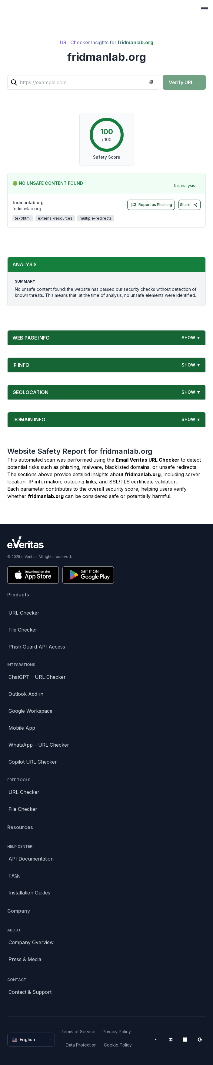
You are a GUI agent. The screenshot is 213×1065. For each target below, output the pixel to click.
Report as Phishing (150, 204)
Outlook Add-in (25, 694)
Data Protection (81, 1044)
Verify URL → (184, 82)
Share (189, 204)
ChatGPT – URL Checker (37, 677)
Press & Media (24, 959)
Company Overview (31, 942)
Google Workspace (30, 711)
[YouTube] (156, 1039)
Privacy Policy (117, 1031)
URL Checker (23, 613)
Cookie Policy (118, 1044)
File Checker (22, 630)
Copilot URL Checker (32, 762)
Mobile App (21, 728)
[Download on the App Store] (33, 575)
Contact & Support (30, 992)
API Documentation (31, 859)
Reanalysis (187, 186)
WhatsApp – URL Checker (38, 745)
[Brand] (106, 542)
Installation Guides (29, 893)
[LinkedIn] (171, 1039)
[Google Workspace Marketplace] (200, 1039)
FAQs (14, 876)
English (31, 1040)
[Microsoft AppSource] (185, 1039)
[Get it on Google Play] (88, 575)
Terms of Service (78, 1031)
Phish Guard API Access (36, 647)
